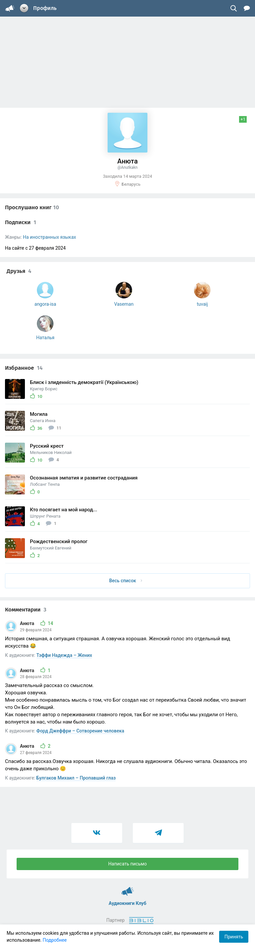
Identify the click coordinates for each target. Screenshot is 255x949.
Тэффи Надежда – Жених (64, 655)
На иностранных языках (49, 237)
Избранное (23, 367)
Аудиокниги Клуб (127, 888)
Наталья (45, 337)
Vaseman (124, 304)
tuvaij (202, 304)
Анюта (27, 623)
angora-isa (45, 304)
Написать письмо (127, 863)
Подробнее (55, 940)
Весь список (125, 580)
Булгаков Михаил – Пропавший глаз (76, 778)
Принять (233, 936)
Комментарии (25, 609)
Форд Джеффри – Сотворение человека (80, 730)
